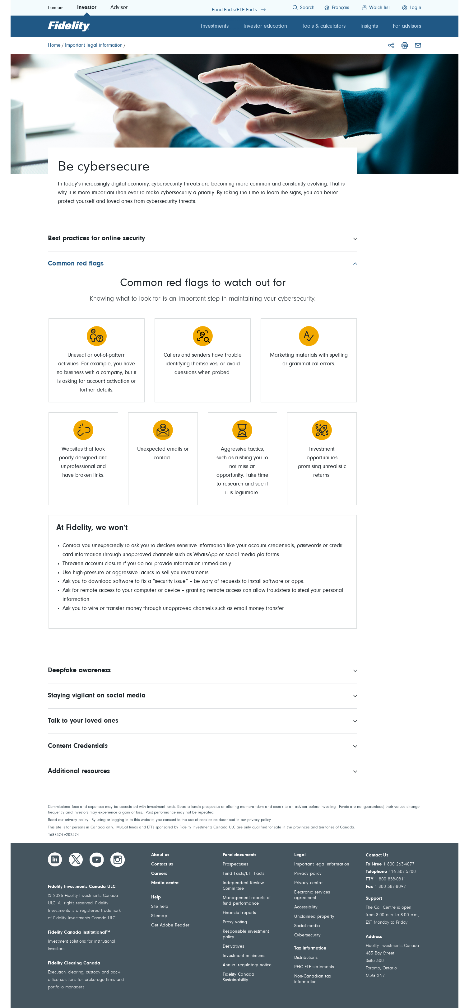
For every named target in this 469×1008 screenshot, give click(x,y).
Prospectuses (235, 864)
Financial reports (239, 913)
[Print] (405, 45)
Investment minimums (244, 956)
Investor (86, 8)
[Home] (54, 45)
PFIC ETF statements (314, 967)
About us (160, 855)
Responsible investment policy (246, 934)
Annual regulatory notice (247, 965)
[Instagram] (117, 859)
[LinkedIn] (55, 859)
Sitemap (159, 916)
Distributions (306, 957)
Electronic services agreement (312, 895)
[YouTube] (97, 859)
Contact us (162, 864)
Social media (307, 926)
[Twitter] (76, 859)
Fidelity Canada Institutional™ (79, 932)
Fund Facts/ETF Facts (243, 873)
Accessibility (306, 907)
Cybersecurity (307, 935)
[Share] (391, 45)
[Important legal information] (94, 45)
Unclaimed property (314, 916)
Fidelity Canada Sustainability (238, 977)
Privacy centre (308, 883)
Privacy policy (308, 873)
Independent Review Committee (243, 886)
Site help (159, 906)
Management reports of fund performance (247, 901)
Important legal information (321, 864)
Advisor (119, 8)
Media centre (165, 883)
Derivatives (233, 946)
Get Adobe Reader (170, 925)
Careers (159, 873)
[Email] (418, 45)
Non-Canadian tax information (312, 979)
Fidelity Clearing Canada (74, 963)
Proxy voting (235, 922)
